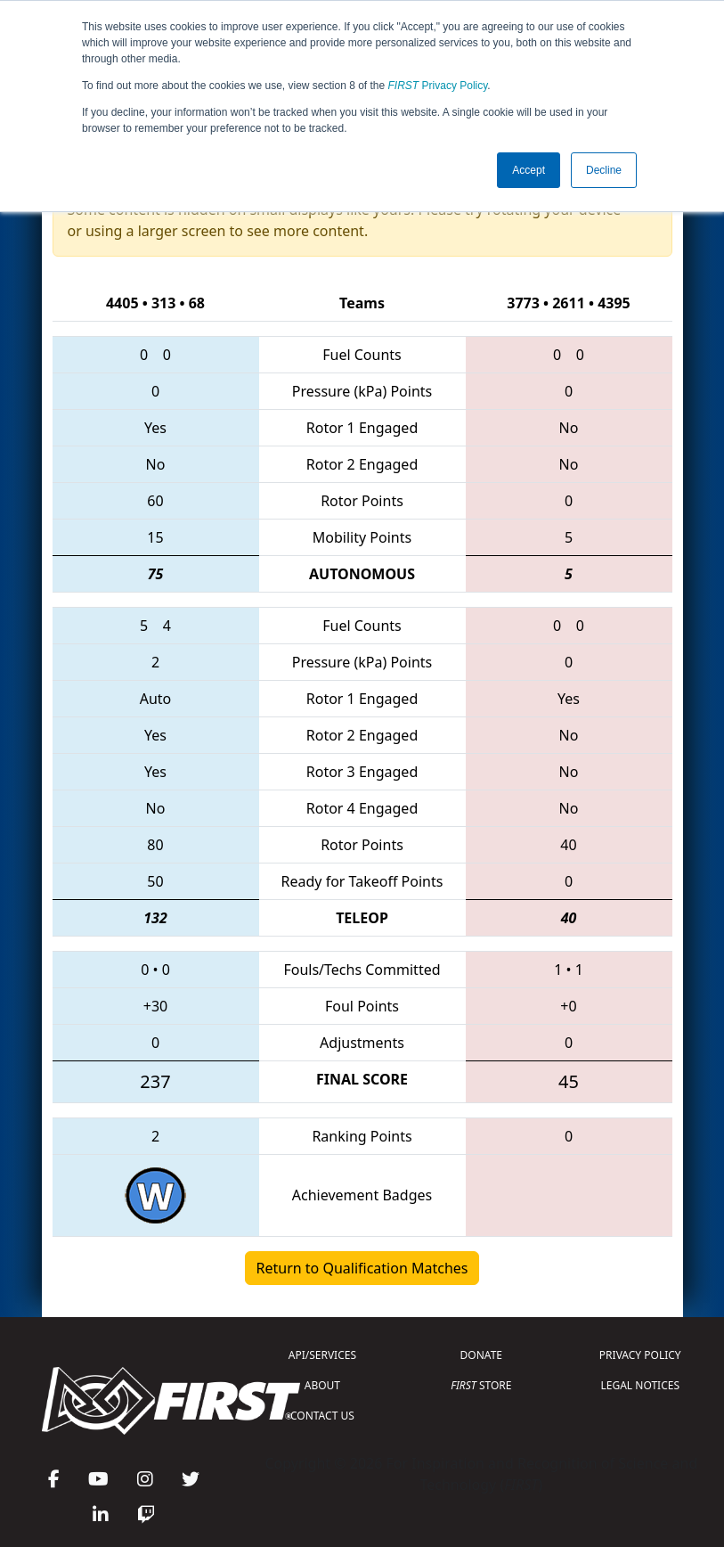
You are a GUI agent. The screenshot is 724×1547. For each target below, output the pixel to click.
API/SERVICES (322, 1355)
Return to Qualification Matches (362, 1268)
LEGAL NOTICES (640, 1385)
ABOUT (322, 1385)
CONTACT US (322, 1415)
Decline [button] (604, 170)
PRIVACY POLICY (640, 1355)
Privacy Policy (438, 85)
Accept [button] (528, 170)
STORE (481, 1385)
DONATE (481, 1355)
